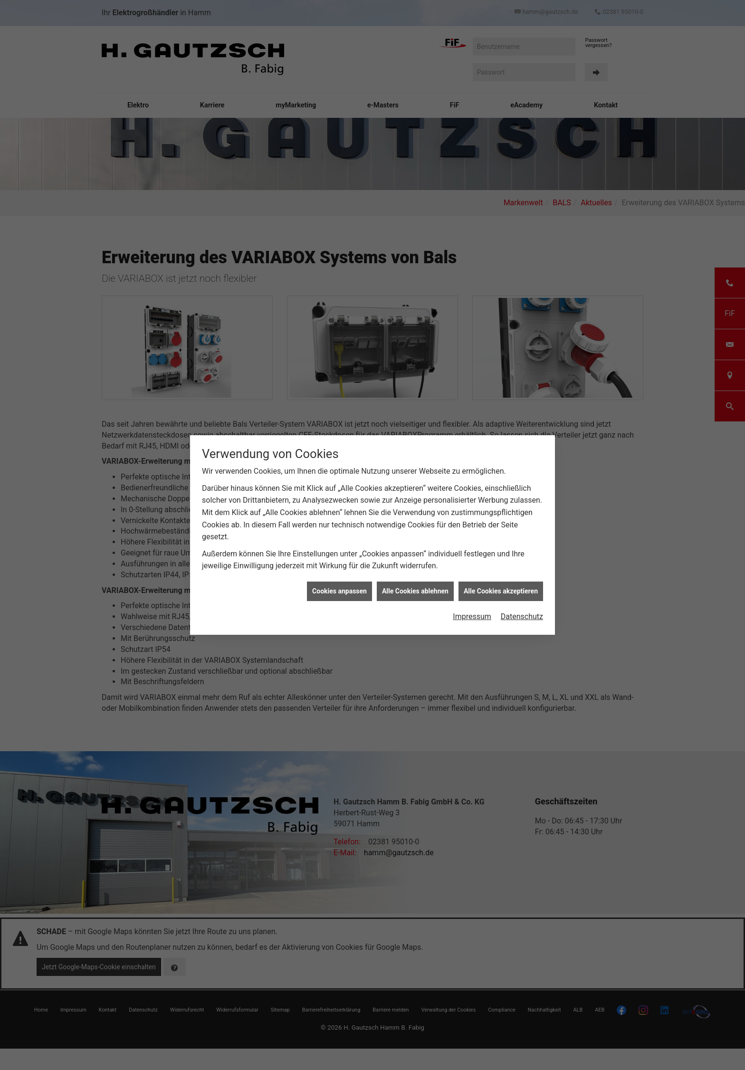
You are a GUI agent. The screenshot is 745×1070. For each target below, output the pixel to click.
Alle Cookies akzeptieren (501, 564)
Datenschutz (522, 589)
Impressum (472, 589)
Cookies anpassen (339, 564)
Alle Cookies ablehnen (415, 564)
